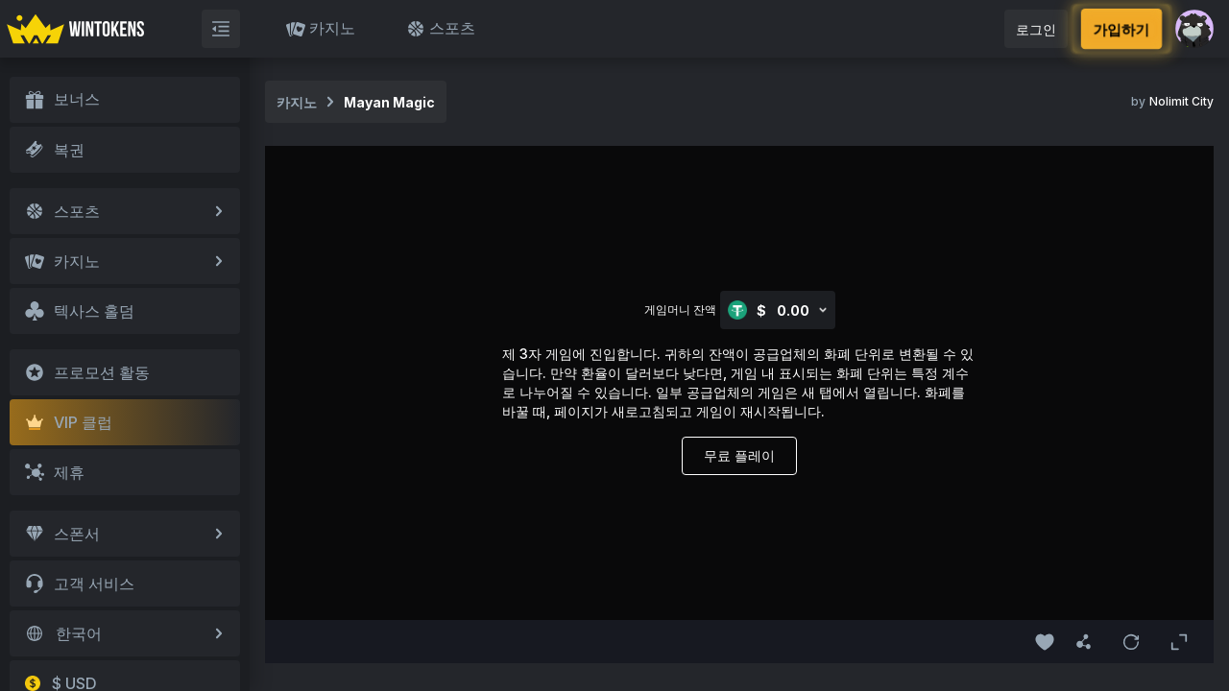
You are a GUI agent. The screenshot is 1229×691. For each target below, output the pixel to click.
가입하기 (1122, 28)
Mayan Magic (389, 102)
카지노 (320, 28)
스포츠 (440, 28)
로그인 (1036, 29)
